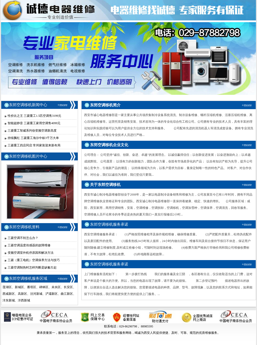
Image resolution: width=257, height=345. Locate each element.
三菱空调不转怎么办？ (23, 238)
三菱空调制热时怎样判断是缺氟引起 (32, 267)
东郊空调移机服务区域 (28, 278)
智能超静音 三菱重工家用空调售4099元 (34, 123)
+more (62, 105)
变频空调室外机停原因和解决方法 (31, 252)
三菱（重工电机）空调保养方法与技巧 (34, 260)
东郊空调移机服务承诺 (109, 224)
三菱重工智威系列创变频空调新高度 (32, 130)
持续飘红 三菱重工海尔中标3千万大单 (33, 138)
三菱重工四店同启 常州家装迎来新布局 (34, 145)
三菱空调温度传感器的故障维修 (29, 245)
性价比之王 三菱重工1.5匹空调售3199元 (34, 116)
